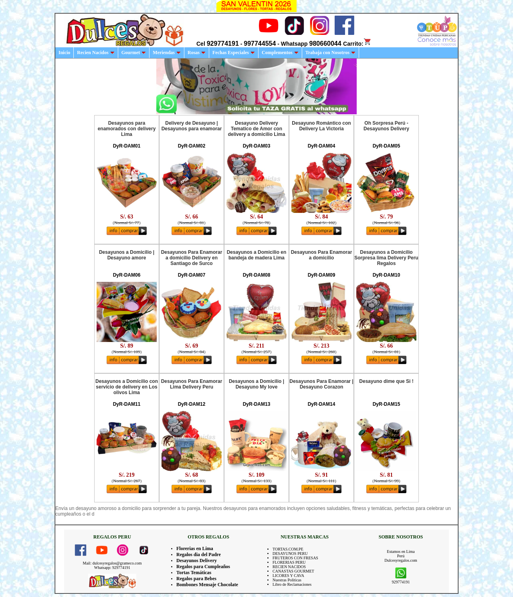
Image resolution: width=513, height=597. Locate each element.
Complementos (280, 52)
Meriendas (167, 52)
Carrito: (357, 43)
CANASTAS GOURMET (293, 571)
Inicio (64, 52)
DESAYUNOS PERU (290, 553)
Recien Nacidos (95, 52)
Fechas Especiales (233, 52)
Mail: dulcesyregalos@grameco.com (112, 563)
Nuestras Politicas (287, 580)
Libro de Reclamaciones (292, 584)
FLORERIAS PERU (289, 562)
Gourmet (133, 52)
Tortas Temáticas (193, 572)
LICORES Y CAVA (288, 575)
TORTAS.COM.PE (288, 549)
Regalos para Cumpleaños (203, 566)
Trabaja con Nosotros (330, 52)
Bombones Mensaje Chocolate (207, 584)
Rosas (197, 52)
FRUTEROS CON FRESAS (295, 558)
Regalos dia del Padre (198, 554)
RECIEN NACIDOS (289, 567)
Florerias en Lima (194, 548)
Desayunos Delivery (196, 560)
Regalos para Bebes (196, 578)
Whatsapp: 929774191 (112, 567)
